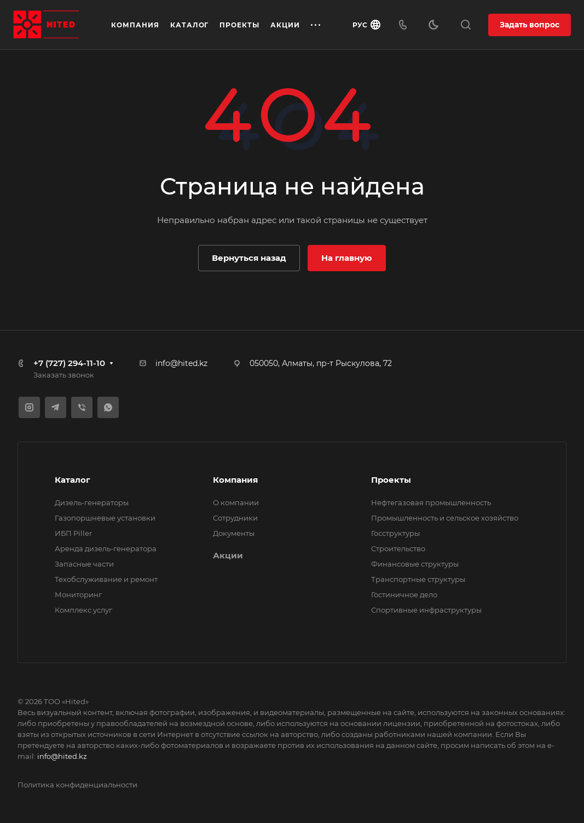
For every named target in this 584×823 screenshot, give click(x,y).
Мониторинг (78, 594)
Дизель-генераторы (92, 502)
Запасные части (84, 563)
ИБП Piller (73, 533)
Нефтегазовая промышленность (431, 502)
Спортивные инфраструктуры (426, 609)
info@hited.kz (181, 363)
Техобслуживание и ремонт (106, 579)
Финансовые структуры (415, 563)
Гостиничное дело (404, 594)
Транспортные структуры (418, 579)
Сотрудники (235, 517)
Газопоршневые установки (105, 517)
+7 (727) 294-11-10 (69, 363)
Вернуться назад (249, 258)
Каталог (72, 480)
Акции (228, 555)
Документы (234, 533)
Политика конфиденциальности (77, 784)
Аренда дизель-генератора (106, 548)
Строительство (398, 548)
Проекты (391, 480)
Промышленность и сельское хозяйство (444, 517)
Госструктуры (395, 533)
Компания (235, 480)
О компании (236, 502)
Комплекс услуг (83, 609)
